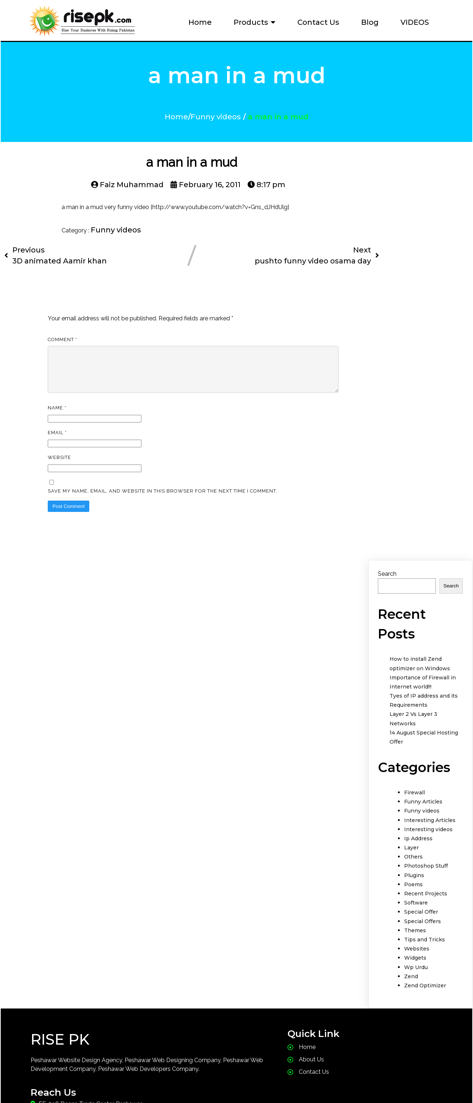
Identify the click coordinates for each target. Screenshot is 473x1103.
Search (387, 588)
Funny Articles (423, 816)
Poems (413, 898)
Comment (62, 345)
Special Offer (421, 926)
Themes (415, 944)
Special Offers (422, 935)
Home (176, 119)
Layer (411, 862)
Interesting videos (428, 843)
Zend (411, 990)
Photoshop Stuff (426, 880)
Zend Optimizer (425, 999)
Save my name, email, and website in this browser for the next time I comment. (162, 505)
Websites (416, 963)
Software (416, 917)
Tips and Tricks (424, 953)
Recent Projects (425, 908)
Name (57, 422)
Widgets (415, 972)
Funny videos (216, 119)
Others (413, 871)
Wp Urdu (416, 981)
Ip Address (418, 852)
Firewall (414, 806)
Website (59, 471)
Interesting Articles (430, 834)
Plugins (414, 889)
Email (57, 447)
